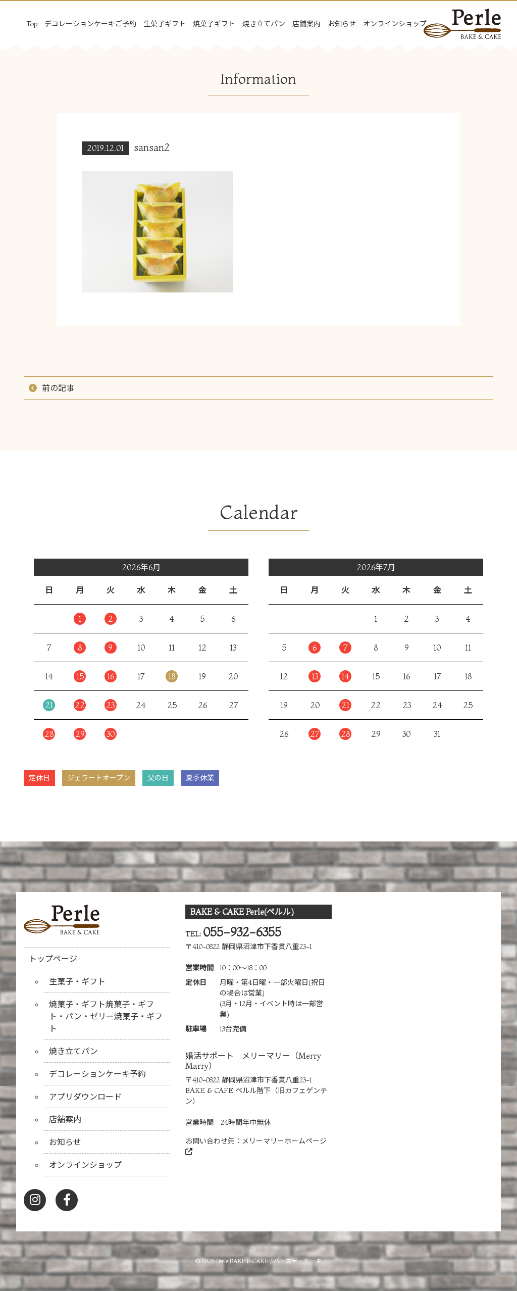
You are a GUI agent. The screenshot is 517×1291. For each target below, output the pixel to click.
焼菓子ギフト (214, 23)
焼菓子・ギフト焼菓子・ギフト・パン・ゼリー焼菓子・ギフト (106, 1016)
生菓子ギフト (164, 23)
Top (31, 23)
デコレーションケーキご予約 (90, 23)
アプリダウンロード (85, 1096)
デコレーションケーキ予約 (97, 1074)
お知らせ (342, 23)
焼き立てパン (263, 23)
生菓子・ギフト (77, 981)
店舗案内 (306, 23)
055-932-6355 (242, 932)
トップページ (53, 959)
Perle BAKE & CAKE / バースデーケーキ (269, 1261)
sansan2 (152, 147)
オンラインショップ (395, 23)
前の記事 (58, 388)
